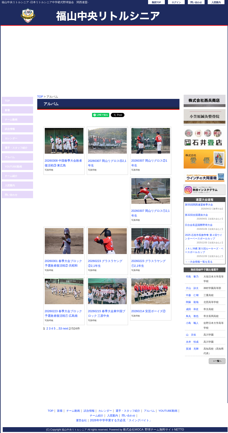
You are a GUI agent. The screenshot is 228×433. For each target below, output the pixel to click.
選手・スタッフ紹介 (16, 147)
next (65, 328)
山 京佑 (191, 334)
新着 (7, 110)
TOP (7, 100)
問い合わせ (196, 2)
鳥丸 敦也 (192, 316)
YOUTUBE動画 (13, 166)
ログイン (176, 2)
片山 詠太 (192, 288)
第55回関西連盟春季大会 (199, 204)
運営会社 (81, 420)
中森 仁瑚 (192, 295)
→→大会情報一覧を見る (199, 261)
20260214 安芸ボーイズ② (148, 311)
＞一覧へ (217, 361)
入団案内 (216, 2)
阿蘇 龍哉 (192, 302)
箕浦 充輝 (192, 348)
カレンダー (11, 138)
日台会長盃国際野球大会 (199, 225)
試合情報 (10, 129)
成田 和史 (192, 309)
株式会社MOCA (133, 429)
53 (60, 328)
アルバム (10, 157)
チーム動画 (11, 119)
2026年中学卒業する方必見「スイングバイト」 (121, 420)
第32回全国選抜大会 (196, 214)
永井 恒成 (192, 341)
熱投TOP (156, 2)
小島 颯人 (192, 323)
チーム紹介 (11, 176)
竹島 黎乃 (192, 276)
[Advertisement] (114, 62)
